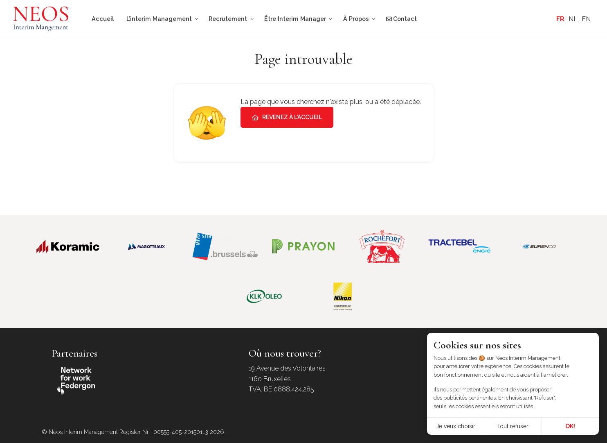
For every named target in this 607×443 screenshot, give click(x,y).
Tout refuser (512, 426)
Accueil (103, 18)
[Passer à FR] (560, 19)
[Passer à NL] (573, 19)
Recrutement (228, 18)
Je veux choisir (455, 426)
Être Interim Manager (295, 18)
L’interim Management (159, 18)
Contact (401, 18)
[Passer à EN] (586, 19)
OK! (570, 426)
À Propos (356, 18)
